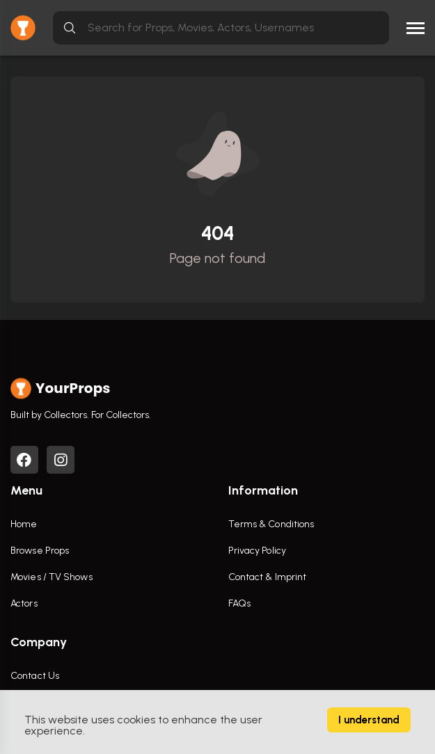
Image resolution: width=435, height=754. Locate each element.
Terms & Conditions (271, 524)
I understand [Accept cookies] (369, 720)
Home (23, 524)
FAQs (239, 603)
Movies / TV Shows (51, 577)
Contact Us (34, 676)
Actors (24, 603)
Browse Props (39, 550)
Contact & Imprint (267, 577)
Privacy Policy (257, 550)
